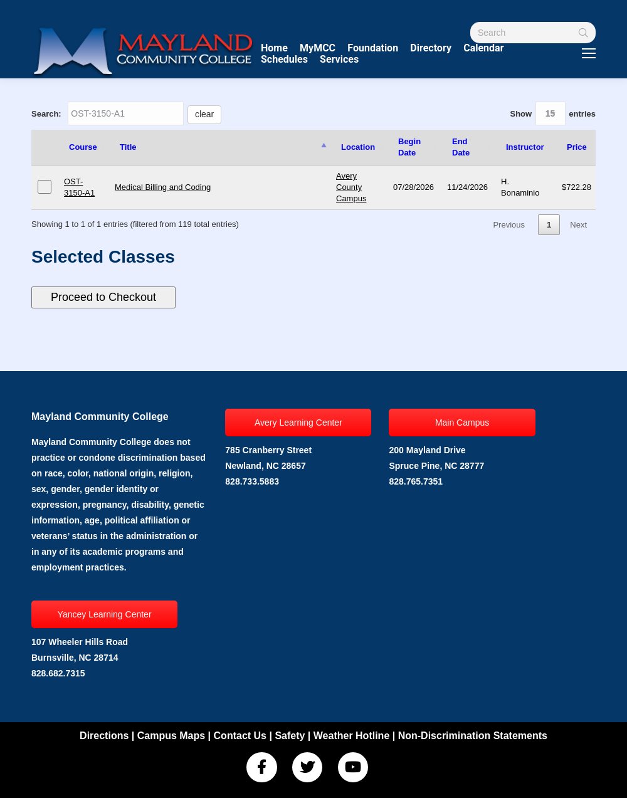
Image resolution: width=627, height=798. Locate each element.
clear (204, 114)
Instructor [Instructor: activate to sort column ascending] (525, 147)
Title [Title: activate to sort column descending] (128, 147)
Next (578, 224)
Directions (104, 735)
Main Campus (462, 422)
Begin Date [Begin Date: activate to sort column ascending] (409, 147)
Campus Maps (171, 735)
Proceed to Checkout (103, 297)
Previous (509, 224)
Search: (126, 113)
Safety (290, 735)
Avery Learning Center (298, 422)
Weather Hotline (352, 735)
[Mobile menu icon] (589, 53)
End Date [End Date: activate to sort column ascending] (461, 147)
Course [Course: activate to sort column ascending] (83, 147)
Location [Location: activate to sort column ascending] (358, 147)
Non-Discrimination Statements (472, 735)
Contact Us (240, 735)
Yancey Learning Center (105, 614)
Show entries (553, 113)
